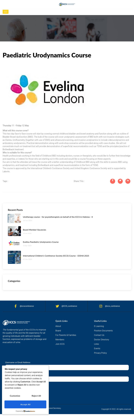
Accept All (25, 404)
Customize (15, 396)
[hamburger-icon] (6, 12)
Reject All (36, 396)
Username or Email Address (17, 362)
